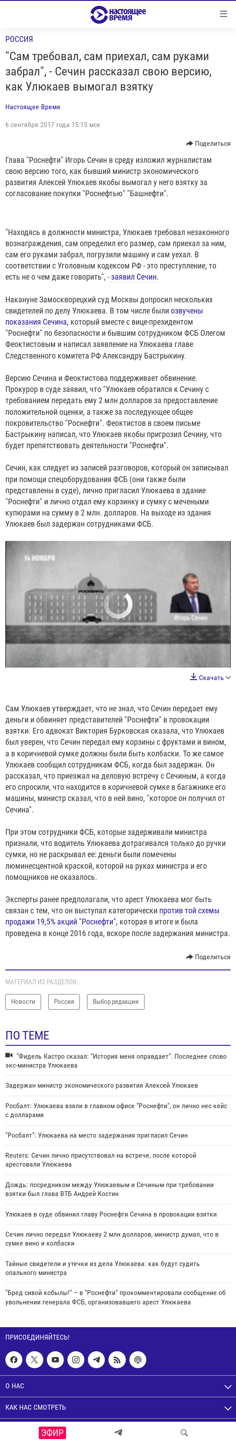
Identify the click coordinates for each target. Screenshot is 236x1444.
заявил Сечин (133, 276)
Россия (19, 39)
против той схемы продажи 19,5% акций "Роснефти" (112, 916)
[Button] (208, 144)
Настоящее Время (32, 107)
